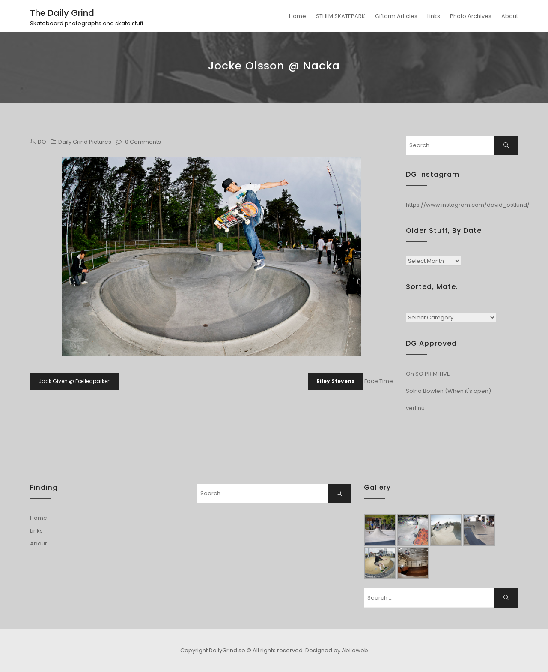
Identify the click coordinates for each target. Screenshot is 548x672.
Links (433, 16)
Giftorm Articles (396, 16)
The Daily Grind (62, 13)
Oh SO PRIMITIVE (428, 374)
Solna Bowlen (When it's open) (448, 391)
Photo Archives (470, 16)
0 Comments (143, 142)
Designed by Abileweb (336, 650)
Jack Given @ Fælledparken (75, 381)
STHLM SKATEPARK (340, 16)
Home (297, 16)
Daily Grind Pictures (84, 142)
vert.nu (415, 408)
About (509, 16)
